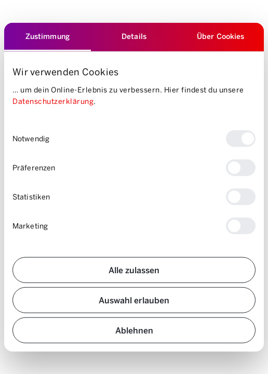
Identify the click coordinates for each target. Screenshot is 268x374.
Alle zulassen (134, 269)
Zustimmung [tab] (47, 36)
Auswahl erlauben (134, 299)
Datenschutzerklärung (52, 101)
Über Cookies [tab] (220, 36)
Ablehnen (134, 329)
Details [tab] (134, 36)
